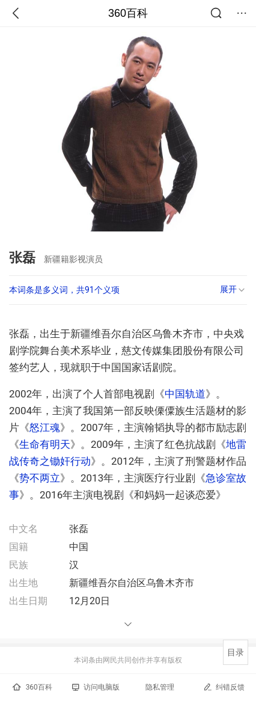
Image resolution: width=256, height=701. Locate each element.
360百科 (128, 13)
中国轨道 (185, 394)
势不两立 (39, 478)
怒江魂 (44, 427)
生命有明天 (44, 444)
